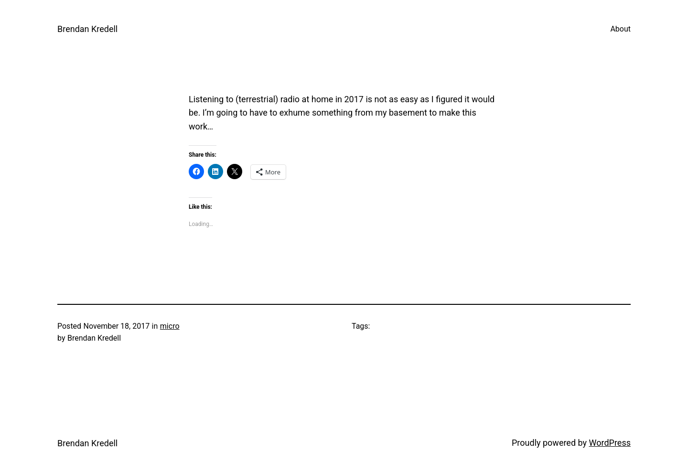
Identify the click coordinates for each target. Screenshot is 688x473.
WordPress (610, 443)
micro (170, 326)
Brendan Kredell (87, 29)
